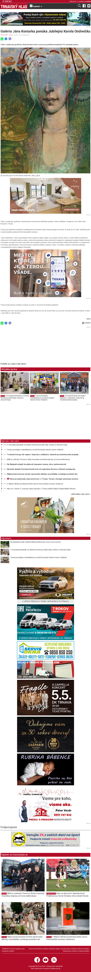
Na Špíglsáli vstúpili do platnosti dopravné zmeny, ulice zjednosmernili (36, 464)
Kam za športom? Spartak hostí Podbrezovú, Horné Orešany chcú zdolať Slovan (67, 894)
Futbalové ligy (51, 893)
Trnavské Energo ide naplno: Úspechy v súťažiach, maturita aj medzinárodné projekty (73, 398)
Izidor (88, 1)
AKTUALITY (4, 35)
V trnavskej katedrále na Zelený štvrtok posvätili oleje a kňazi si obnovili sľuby (15, 398)
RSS (79, 949)
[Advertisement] (20, 345)
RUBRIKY (36, 6)
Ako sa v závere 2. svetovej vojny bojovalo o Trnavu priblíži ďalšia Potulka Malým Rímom (41, 489)
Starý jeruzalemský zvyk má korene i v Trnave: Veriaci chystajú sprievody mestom (42, 479)
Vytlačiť (86, 323)
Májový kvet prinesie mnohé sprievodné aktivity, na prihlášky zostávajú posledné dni (42, 474)
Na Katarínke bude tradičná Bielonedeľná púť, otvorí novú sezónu (35, 542)
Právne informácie (35, 949)
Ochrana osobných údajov (51, 949)
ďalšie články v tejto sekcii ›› (80, 494)
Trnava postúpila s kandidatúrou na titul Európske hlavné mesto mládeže (42, 398)
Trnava (11, 35)
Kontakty (85, 949)
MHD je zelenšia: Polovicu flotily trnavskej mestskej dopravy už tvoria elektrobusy (38, 459)
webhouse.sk (55, 968)
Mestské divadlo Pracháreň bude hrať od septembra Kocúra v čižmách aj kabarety (41, 469)
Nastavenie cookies (70, 951)
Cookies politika (83, 951)
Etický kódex (65, 949)
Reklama (74, 949)
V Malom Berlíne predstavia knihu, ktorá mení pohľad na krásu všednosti (35, 484)
